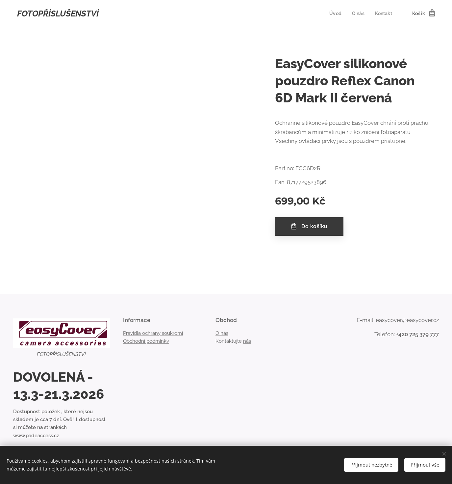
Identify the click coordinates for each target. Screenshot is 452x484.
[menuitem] (335, 13)
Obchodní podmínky (146, 341)
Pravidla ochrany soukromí (153, 333)
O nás (221, 333)
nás (247, 341)
